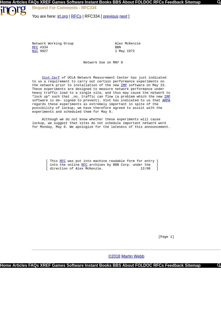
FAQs (33, 2)
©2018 (114, 301)
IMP (124, 97)
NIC (35, 57)
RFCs (158, 2)
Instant (91, 2)
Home (5, 2)
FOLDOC (143, 2)
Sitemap (193, 2)
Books (105, 2)
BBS (117, 2)
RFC (35, 52)
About (128, 2)
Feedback (174, 2)
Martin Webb (132, 301)
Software (75, 2)
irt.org (62, 16)
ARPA (166, 116)
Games (58, 2)
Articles (19, 2)
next (123, 16)
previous (110, 16)
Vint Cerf (51, 88)
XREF (45, 2)
